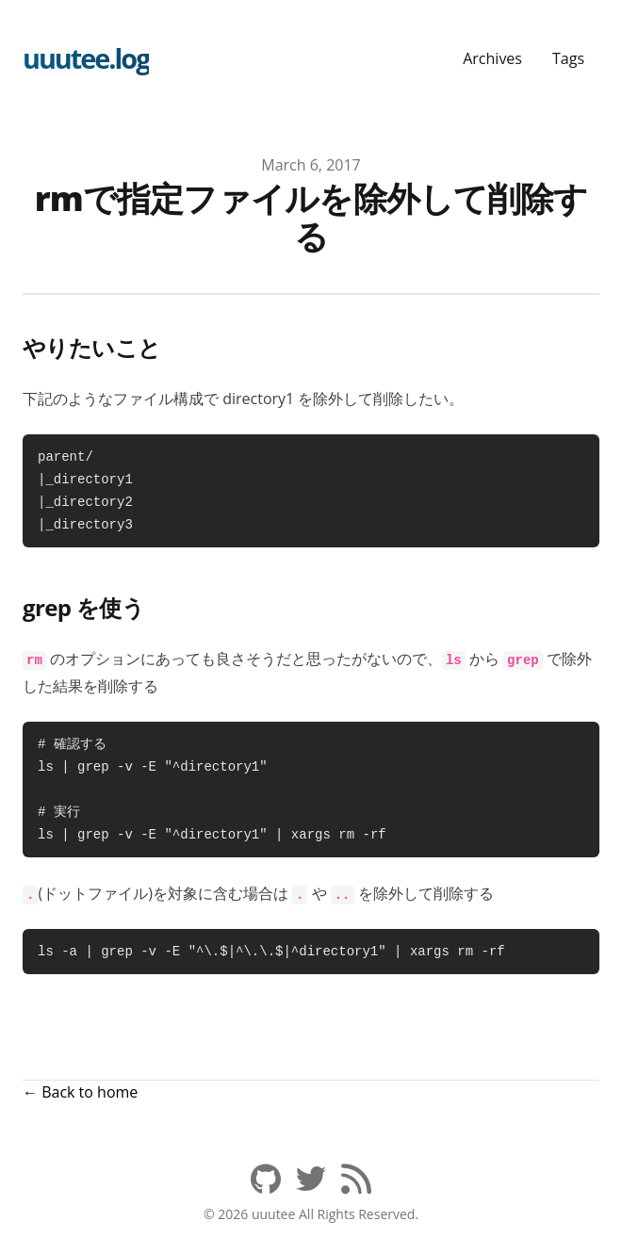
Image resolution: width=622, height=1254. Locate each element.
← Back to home (80, 1092)
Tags (568, 58)
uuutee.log (86, 58)
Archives (492, 58)
